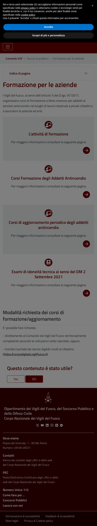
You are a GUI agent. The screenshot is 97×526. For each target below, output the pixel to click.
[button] (92, 5)
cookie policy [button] (28, 14)
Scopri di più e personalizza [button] (48, 35)
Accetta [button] (48, 27)
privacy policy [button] (28, 8)
